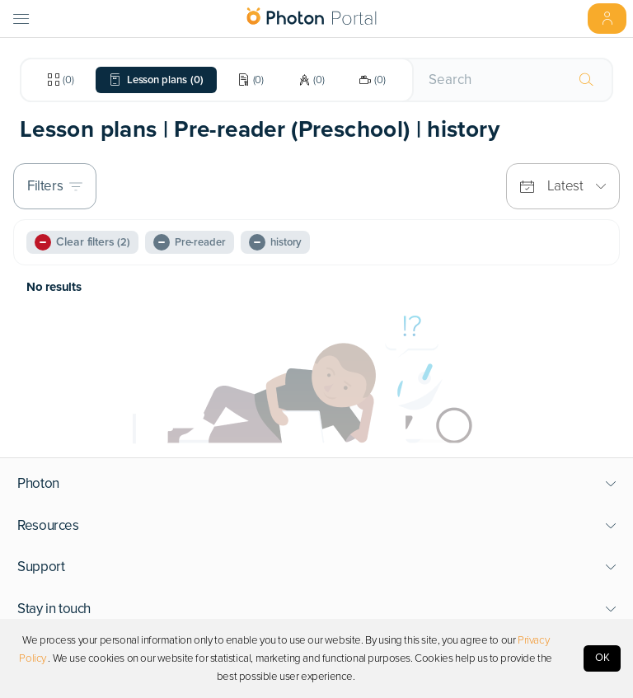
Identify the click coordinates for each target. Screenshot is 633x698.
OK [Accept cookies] (602, 657)
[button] (317, 483)
